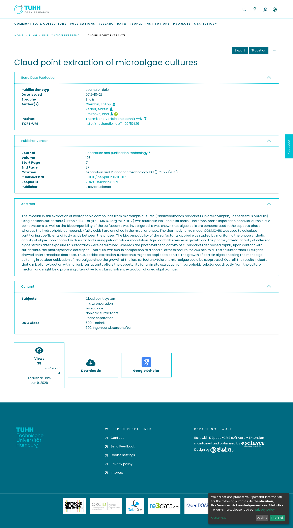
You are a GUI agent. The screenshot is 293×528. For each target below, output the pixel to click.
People (136, 24)
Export (240, 50)
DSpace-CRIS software (227, 437)
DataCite (135, 505)
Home (19, 35)
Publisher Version (34, 140)
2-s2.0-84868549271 (102, 182)
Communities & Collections (40, 24)
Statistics (258, 50)
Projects (182, 24)
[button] (274, 9)
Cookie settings (120, 455)
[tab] (146, 78)
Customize (219, 518)
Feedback (289, 146)
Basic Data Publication (38, 77)
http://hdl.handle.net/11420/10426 (112, 123)
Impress (114, 472)
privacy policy (265, 510)
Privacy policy (119, 464)
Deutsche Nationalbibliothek (74, 506)
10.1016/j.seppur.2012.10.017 (106, 177)
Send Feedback (120, 446)
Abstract (28, 204)
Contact (114, 437)
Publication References (62, 35)
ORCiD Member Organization (106, 506)
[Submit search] (244, 8)
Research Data (112, 24)
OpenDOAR (198, 505)
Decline (262, 518)
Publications (82, 24)
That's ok (277, 518)
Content (27, 286)
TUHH (33, 35)
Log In (265, 9)
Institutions (157, 24)
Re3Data (164, 506)
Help (255, 9)
